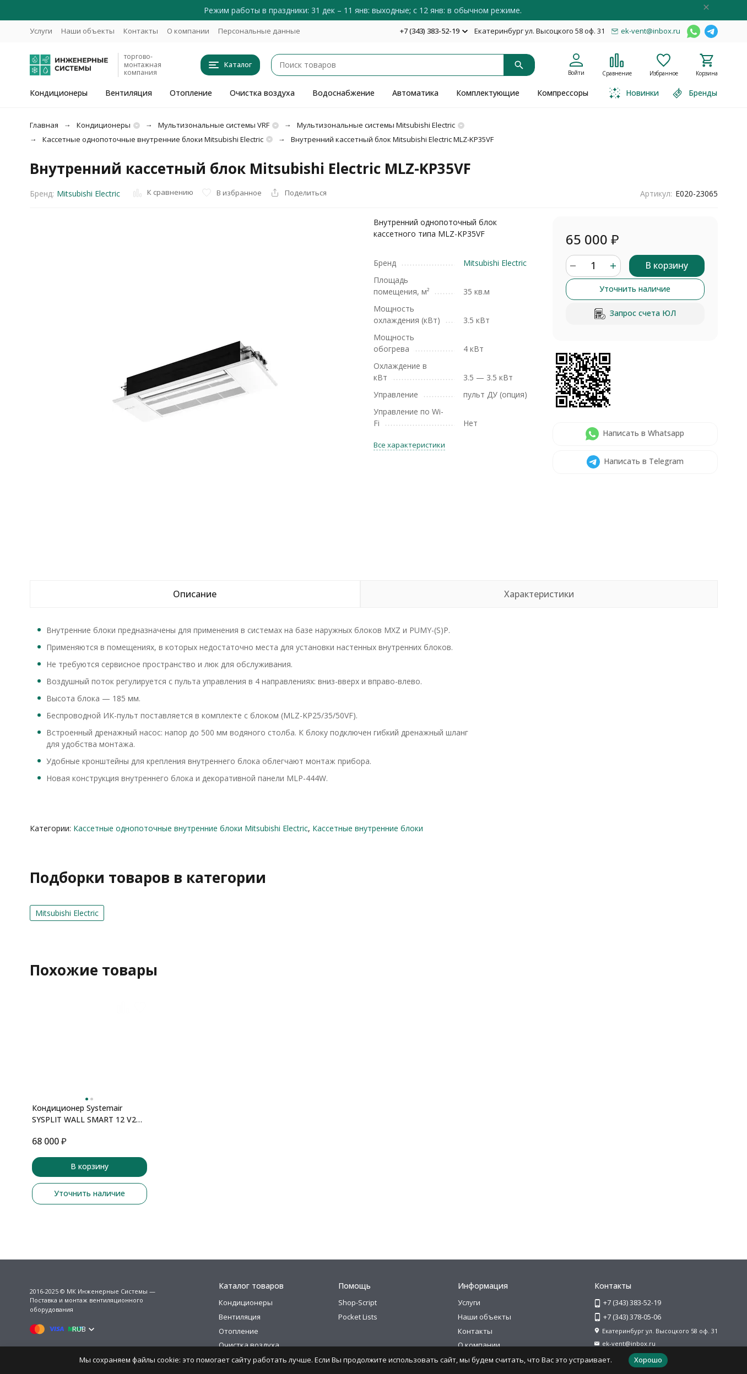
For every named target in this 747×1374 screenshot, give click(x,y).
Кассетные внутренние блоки (367, 828)
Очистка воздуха (262, 93)
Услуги (41, 31)
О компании (188, 31)
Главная (44, 125)
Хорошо (648, 1360)
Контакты (140, 31)
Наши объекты (88, 31)
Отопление (191, 93)
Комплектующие (487, 93)
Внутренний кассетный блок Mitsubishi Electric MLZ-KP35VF (392, 139)
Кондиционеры (59, 93)
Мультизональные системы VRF (213, 125)
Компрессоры (562, 93)
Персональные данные (259, 31)
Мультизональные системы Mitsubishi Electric (376, 125)
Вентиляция (128, 93)
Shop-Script (357, 1302)
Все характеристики (409, 445)
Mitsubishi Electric (88, 193)
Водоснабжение (343, 93)
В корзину (666, 265)
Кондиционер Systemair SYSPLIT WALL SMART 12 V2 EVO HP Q (84, 1114)
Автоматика (415, 93)
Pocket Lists (357, 1317)
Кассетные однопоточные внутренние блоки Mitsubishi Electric (152, 139)
